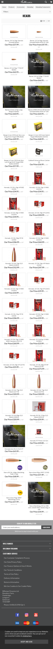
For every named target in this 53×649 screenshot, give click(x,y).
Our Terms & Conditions (13, 570)
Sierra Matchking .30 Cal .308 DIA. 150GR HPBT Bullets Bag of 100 (39, 507)
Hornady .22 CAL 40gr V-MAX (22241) (14, 213)
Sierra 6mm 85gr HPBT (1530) (39, 472)
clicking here (27, 636)
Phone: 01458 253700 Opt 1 (14, 605)
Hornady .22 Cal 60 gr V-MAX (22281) (39, 340)
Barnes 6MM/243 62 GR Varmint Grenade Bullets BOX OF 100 (39, 110)
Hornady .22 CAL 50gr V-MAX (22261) (39, 239)
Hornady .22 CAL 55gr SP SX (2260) (14, 315)
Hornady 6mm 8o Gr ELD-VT (14, 449)
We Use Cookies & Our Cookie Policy (17, 586)
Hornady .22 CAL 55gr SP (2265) (39, 289)
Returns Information (11, 582)
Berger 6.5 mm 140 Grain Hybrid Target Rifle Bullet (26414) (39, 136)
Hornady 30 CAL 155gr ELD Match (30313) (39, 416)
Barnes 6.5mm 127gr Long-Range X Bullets (14, 110)
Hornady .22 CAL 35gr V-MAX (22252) (39, 188)
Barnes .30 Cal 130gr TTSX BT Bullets (39, 77)
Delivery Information (12, 578)
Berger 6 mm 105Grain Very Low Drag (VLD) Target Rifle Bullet (14, 136)
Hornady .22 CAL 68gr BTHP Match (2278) (39, 365)
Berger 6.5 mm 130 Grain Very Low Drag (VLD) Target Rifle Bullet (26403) (14, 162)
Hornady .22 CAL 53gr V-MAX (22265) (14, 289)
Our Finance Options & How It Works (18, 566)
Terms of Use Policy (11, 574)
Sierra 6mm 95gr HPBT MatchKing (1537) (14, 498)
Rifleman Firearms (10, 548)
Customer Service (10, 553)
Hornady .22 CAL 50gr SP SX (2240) (14, 239)
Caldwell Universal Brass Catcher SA (39, 161)
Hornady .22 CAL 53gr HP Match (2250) (39, 264)
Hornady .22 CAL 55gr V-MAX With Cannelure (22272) (14, 340)
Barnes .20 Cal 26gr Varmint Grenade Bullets (14, 41)
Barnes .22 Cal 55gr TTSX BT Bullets (14, 69)
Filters (5, 12)
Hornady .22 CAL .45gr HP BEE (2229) (14, 188)
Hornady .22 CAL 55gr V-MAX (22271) (39, 315)
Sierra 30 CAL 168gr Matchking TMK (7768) (14, 473)
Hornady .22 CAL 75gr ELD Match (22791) (39, 391)
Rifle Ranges (8, 543)
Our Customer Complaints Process (17, 558)
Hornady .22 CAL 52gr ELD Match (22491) (14, 264)
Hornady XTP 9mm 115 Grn (39, 441)
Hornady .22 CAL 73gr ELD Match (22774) (14, 391)
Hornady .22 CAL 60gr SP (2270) (14, 365)
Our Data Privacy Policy (13, 562)
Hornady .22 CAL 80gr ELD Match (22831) (14, 416)
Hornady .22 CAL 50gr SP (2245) (39, 213)
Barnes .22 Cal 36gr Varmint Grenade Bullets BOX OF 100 (39, 41)
